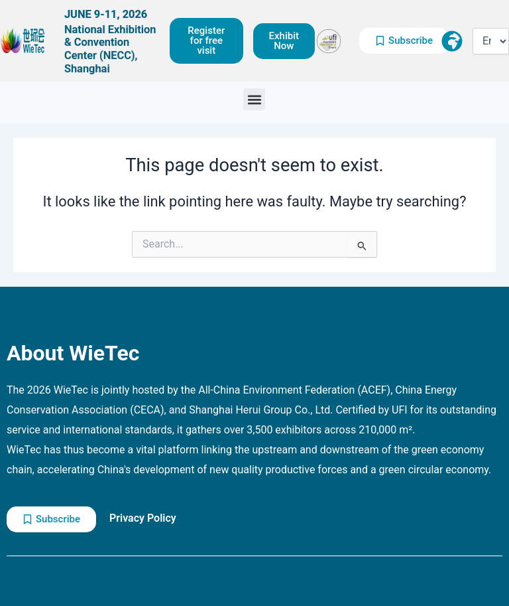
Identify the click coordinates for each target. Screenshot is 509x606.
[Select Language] (491, 41)
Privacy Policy (142, 518)
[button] (254, 99)
